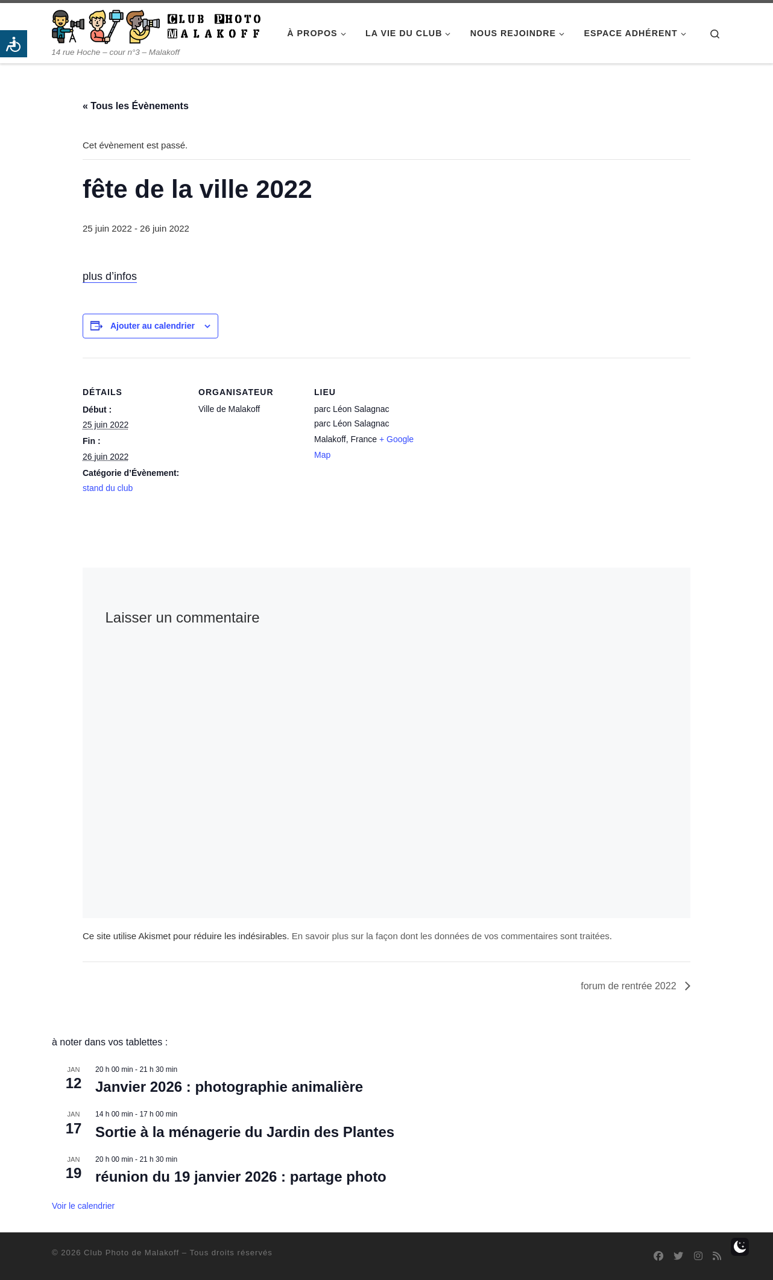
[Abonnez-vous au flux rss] (717, 1256)
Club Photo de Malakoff (131, 1252)
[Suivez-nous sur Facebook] (658, 1256)
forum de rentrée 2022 (630, 986)
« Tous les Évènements (136, 106)
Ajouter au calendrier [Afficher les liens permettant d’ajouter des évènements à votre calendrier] (152, 326)
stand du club (108, 488)
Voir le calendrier (83, 1206)
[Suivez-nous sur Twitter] (678, 1256)
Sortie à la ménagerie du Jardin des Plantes (244, 1132)
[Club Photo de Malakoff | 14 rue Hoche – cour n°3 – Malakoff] (156, 25)
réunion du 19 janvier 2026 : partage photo (241, 1176)
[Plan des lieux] (493, 440)
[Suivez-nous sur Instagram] (698, 1256)
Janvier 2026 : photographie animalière (229, 1087)
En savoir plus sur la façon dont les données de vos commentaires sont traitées (451, 936)
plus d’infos (110, 276)
